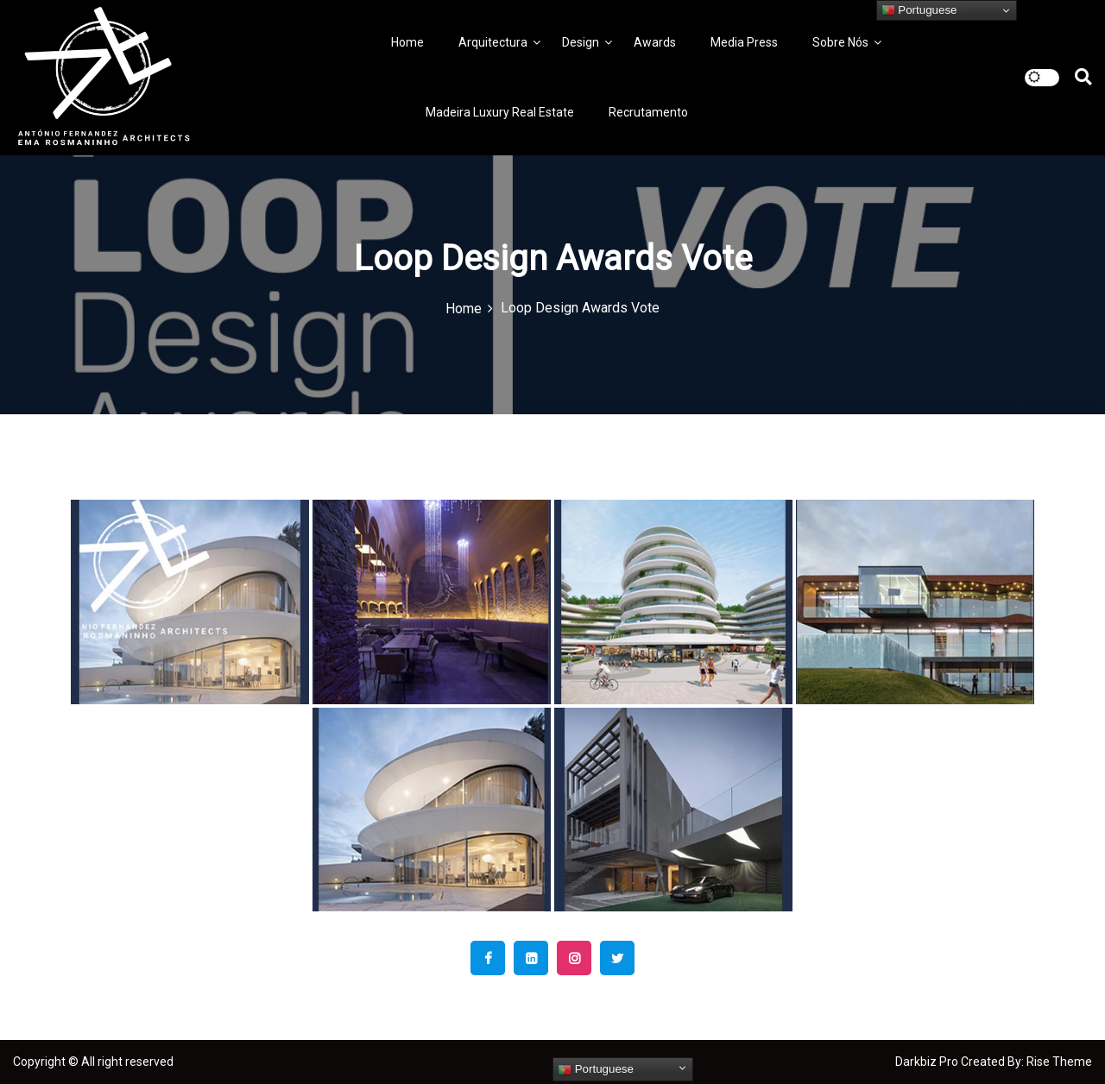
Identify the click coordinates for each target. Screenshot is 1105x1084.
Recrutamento (648, 112)
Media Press (744, 42)
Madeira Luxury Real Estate (500, 112)
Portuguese (596, 1069)
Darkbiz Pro (928, 1061)
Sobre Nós (840, 42)
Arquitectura (492, 42)
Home (407, 42)
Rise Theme (1059, 1061)
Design (580, 42)
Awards (655, 42)
